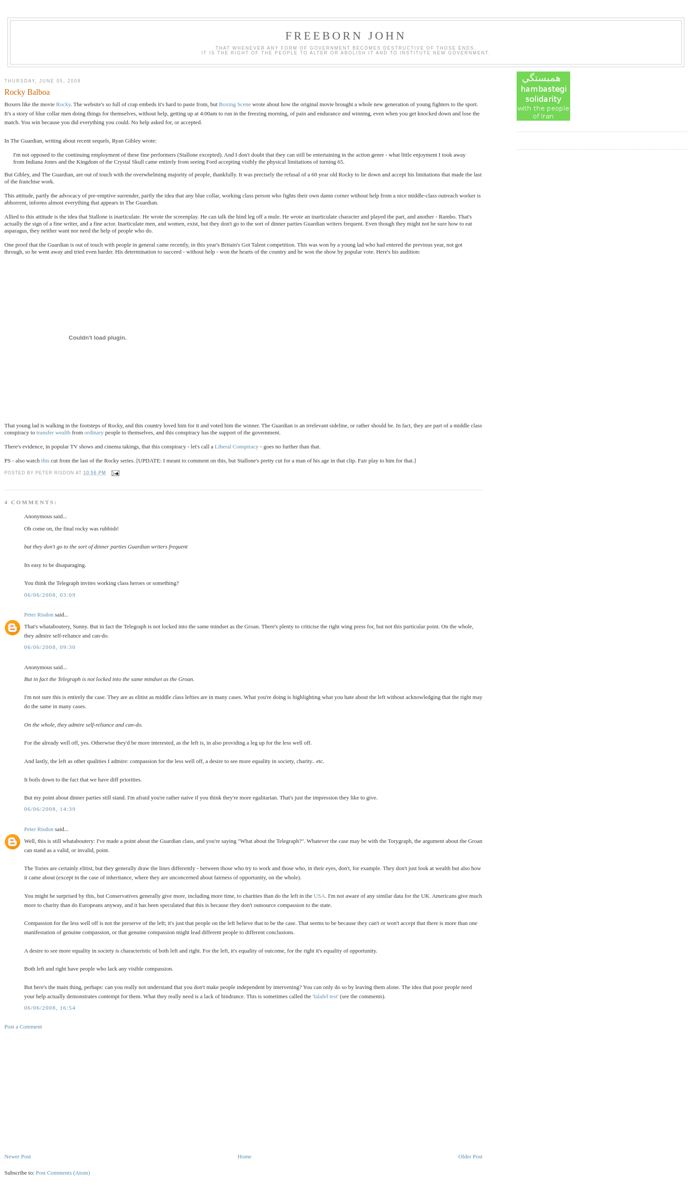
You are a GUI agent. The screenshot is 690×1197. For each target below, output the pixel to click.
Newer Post (17, 1156)
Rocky (63, 104)
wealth (63, 432)
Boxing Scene (235, 104)
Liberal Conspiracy (237, 446)
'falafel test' (325, 996)
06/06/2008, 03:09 (49, 594)
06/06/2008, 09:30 (49, 647)
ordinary (94, 432)
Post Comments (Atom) (63, 1172)
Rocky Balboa (27, 92)
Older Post (470, 1156)
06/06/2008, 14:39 (49, 809)
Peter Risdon (39, 614)
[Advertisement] (70, 1091)
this (45, 460)
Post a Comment (23, 1026)
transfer (45, 432)
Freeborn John (345, 35)
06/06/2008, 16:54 (49, 1007)
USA (319, 895)
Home (244, 1156)
